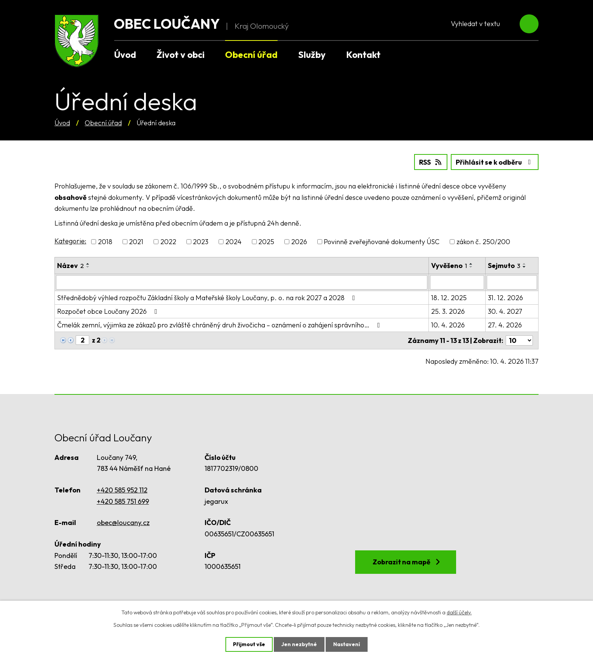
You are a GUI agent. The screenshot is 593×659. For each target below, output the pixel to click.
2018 (105, 241)
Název (70, 265)
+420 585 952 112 (122, 490)
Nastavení (346, 644)
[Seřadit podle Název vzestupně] (88, 263)
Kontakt (363, 54)
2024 (233, 241)
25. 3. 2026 (448, 311)
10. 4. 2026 (448, 325)
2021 (136, 241)
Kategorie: (70, 241)
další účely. (459, 612)
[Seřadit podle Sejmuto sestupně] (524, 266)
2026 (299, 241)
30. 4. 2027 (505, 311)
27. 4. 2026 (505, 325)
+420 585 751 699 (123, 501)
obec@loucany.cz (123, 522)
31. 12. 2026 (505, 297)
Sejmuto (504, 265)
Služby (312, 54)
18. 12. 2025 (449, 297)
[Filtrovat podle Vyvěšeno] (457, 282)
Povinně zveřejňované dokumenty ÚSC (381, 241)
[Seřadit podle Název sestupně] (88, 266)
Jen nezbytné (299, 644)
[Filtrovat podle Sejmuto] (512, 282)
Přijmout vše (249, 644)
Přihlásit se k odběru (495, 162)
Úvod (62, 122)
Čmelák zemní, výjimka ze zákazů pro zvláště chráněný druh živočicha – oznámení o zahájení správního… (220, 325)
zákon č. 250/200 (483, 241)
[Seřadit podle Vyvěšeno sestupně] (471, 266)
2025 (266, 241)
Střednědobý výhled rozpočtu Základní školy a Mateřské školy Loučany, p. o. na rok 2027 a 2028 (207, 297)
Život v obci (181, 54)
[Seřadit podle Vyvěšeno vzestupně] (471, 263)
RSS (431, 162)
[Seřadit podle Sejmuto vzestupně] (524, 263)
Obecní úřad (103, 122)
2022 (168, 241)
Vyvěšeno (449, 265)
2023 (200, 241)
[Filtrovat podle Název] (241, 282)
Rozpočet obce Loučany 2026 (108, 311)
